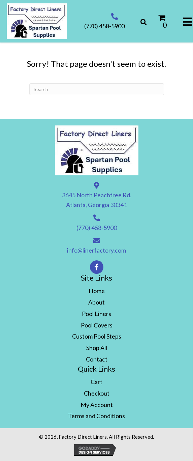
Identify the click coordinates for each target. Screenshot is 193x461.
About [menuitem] (96, 302)
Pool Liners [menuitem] (96, 313)
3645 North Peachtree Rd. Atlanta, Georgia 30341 (96, 199)
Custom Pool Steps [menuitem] (96, 336)
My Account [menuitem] (97, 404)
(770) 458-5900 (104, 26)
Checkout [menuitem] (96, 393)
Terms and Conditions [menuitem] (96, 416)
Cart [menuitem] (96, 381)
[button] (96, 267)
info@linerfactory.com (96, 250)
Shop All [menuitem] (96, 347)
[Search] (96, 89)
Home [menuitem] (97, 290)
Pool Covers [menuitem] (96, 325)
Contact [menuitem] (96, 359)
